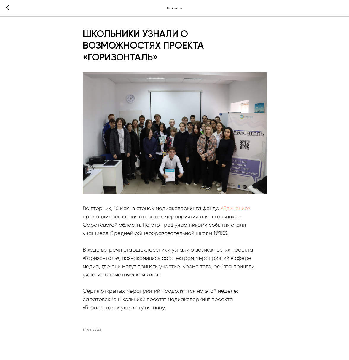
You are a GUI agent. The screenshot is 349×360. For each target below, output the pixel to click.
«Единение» (235, 208)
